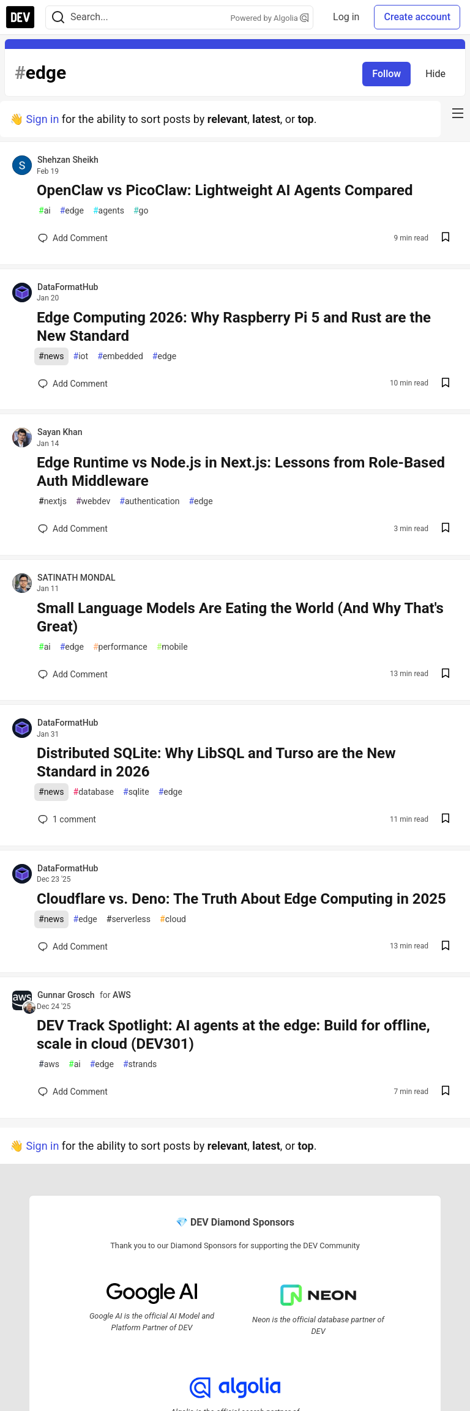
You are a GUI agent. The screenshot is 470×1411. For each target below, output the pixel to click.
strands (140, 1064)
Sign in (42, 119)
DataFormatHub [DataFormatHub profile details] (67, 287)
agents (108, 210)
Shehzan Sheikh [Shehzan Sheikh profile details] (68, 160)
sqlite (136, 792)
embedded (120, 356)
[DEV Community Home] (20, 17)
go (140, 210)
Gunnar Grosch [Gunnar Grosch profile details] (65, 995)
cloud (173, 919)
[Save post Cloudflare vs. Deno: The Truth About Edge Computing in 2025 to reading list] (445, 947)
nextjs (53, 501)
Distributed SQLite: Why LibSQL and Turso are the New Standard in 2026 (216, 762)
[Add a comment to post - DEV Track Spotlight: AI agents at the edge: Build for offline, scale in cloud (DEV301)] (73, 1091)
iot (81, 356)
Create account (417, 17)
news (51, 356)
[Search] (58, 17)
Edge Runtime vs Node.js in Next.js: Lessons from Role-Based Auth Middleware (241, 472)
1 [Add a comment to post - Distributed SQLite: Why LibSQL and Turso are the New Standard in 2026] (65, 819)
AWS (122, 995)
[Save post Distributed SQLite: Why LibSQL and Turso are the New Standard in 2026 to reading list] (445, 819)
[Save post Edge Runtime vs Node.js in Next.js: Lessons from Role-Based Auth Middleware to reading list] (445, 529)
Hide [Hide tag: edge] (435, 74)
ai (45, 210)
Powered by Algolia (270, 18)
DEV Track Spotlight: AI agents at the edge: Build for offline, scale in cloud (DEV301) (233, 1034)
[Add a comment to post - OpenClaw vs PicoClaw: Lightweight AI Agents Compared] (73, 238)
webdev (93, 501)
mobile (172, 647)
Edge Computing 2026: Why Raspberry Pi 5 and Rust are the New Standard (234, 326)
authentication (149, 501)
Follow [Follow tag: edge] (386, 74)
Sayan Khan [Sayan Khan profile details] (59, 432)
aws (49, 1064)
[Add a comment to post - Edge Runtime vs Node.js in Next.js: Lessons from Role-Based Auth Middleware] (73, 528)
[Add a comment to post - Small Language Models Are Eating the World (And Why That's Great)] (73, 674)
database (93, 792)
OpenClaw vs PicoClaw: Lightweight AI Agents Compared (225, 190)
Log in (346, 17)
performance (120, 647)
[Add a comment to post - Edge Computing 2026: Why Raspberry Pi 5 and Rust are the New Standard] (73, 383)
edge (72, 210)
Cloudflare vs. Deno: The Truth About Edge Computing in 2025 (241, 898)
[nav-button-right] (458, 113)
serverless (128, 919)
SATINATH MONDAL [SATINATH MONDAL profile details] (76, 578)
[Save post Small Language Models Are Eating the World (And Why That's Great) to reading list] (445, 674)
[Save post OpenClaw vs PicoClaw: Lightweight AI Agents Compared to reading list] (445, 238)
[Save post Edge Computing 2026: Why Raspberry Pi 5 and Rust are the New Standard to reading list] (445, 384)
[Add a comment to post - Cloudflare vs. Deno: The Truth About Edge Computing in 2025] (73, 946)
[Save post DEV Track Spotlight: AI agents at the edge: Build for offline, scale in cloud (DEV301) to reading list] (445, 1092)
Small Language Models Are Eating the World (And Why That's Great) (240, 617)
